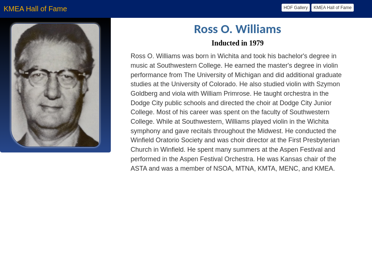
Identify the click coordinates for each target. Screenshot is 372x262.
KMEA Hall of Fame (333, 7)
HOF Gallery (296, 7)
